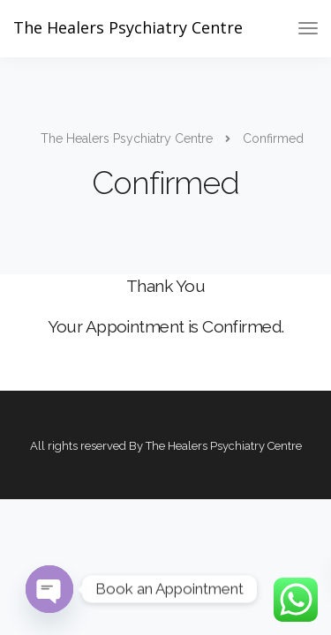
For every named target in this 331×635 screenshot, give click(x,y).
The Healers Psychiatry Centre (128, 27)
